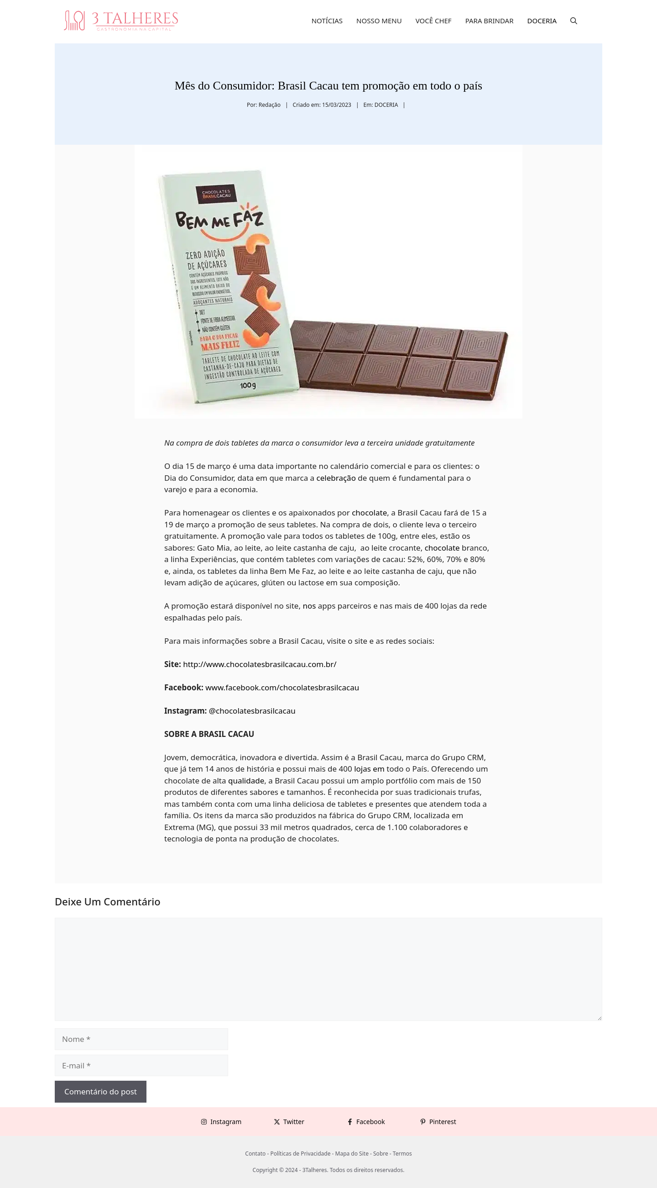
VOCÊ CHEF (434, 20)
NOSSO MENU (379, 20)
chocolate (369, 512)
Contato (255, 1153)
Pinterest (442, 1121)
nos (309, 605)
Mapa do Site (352, 1153)
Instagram (225, 1121)
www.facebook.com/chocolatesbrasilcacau (281, 687)
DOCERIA (542, 20)
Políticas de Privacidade (300, 1153)
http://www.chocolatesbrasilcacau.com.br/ (259, 664)
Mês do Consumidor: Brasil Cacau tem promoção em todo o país (328, 85)
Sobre (380, 1153)
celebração (336, 478)
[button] (573, 20)
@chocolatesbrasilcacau (251, 710)
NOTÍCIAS (327, 20)
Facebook (370, 1121)
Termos (402, 1153)
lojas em (369, 768)
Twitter (293, 1121)
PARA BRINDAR (489, 20)
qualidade (246, 780)
